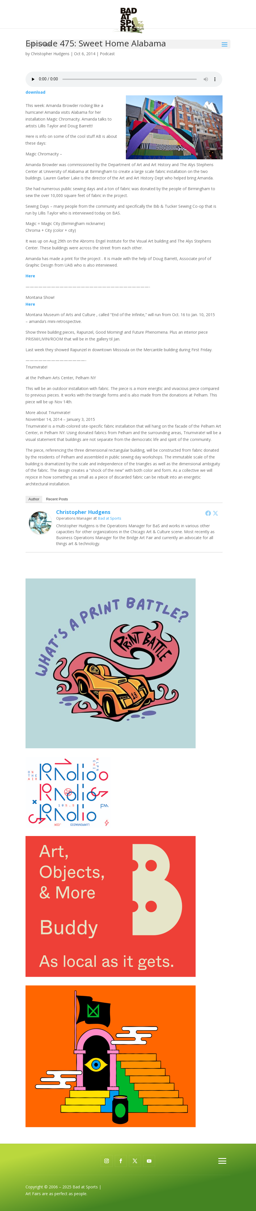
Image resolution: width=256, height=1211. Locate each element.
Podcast (107, 53)
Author (33, 499)
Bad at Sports (109, 518)
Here (30, 275)
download (35, 92)
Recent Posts (57, 499)
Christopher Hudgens (50, 53)
